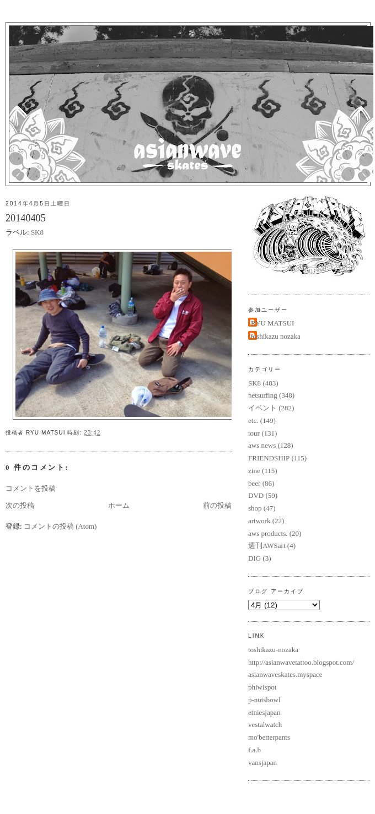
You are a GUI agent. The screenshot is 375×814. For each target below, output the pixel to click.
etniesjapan (264, 712)
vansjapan (262, 762)
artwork (259, 521)
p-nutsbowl (264, 700)
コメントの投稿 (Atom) (60, 526)
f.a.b (254, 750)
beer (254, 483)
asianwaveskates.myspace (285, 674)
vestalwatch (265, 724)
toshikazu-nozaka (273, 649)
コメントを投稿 (31, 488)
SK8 (37, 232)
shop (255, 508)
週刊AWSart (267, 545)
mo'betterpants (269, 737)
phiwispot (262, 687)
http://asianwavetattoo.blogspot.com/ (301, 662)
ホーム (119, 505)
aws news (262, 445)
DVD (256, 495)
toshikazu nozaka (276, 336)
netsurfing (262, 395)
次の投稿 (20, 505)
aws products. (268, 533)
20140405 (26, 218)
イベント (262, 408)
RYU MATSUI (272, 323)
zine (254, 470)
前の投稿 (217, 505)
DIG (254, 558)
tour (254, 433)
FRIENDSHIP (269, 458)
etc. (253, 420)
